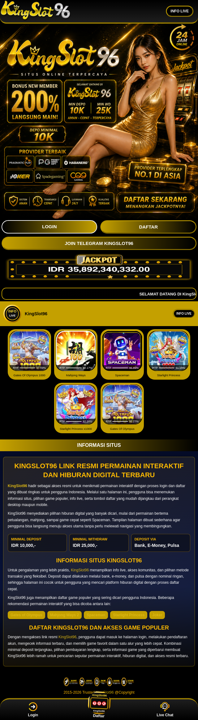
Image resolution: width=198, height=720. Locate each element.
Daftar (99, 709)
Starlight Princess (128, 615)
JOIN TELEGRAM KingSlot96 (99, 243)
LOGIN (49, 226)
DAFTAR (148, 226)
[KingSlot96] (35, 11)
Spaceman (96, 615)
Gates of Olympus (26, 615)
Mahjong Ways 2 (64, 615)
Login (33, 709)
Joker (157, 615)
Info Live (184, 313)
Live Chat (165, 709)
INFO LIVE (179, 11)
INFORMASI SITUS (99, 445)
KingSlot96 (80, 570)
